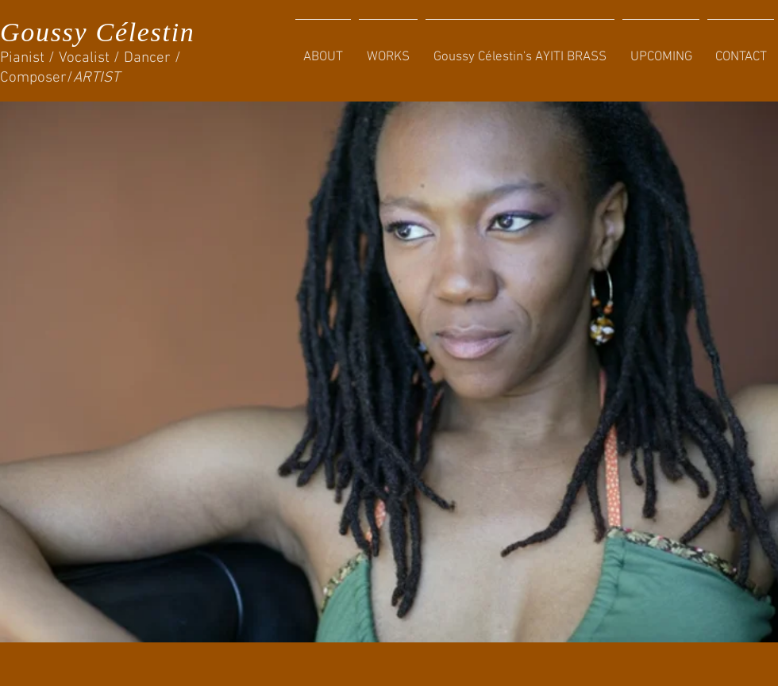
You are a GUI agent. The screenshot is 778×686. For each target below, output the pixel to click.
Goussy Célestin (97, 32)
